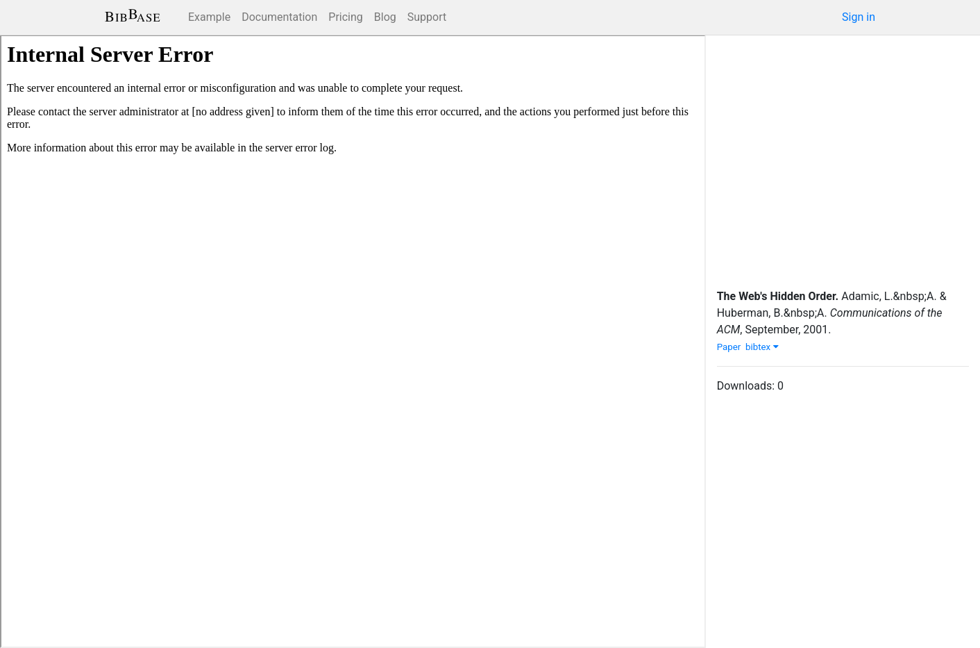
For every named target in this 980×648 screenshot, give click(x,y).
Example (209, 17)
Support (426, 17)
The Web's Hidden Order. (778, 296)
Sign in (858, 17)
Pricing (345, 17)
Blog (385, 17)
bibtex (762, 347)
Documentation (279, 17)
